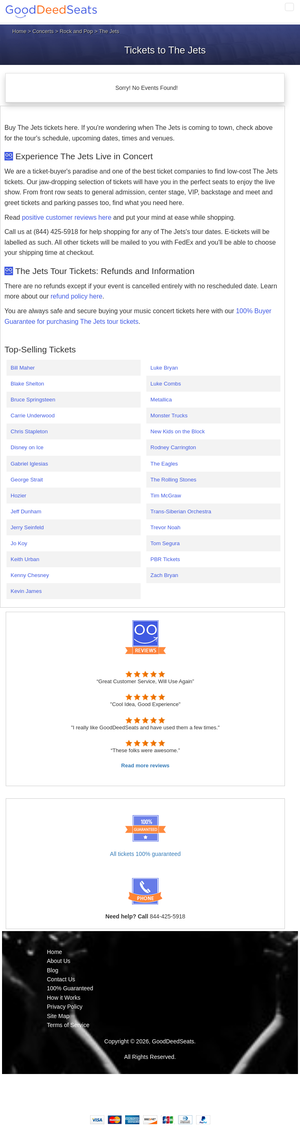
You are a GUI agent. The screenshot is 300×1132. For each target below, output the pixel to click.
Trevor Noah (165, 527)
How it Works (63, 997)
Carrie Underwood (33, 415)
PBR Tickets (165, 559)
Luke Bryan (164, 368)
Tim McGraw (165, 495)
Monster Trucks (169, 415)
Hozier (18, 495)
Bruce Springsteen (33, 400)
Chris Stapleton (29, 431)
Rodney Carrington (173, 447)
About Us (59, 961)
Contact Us (61, 979)
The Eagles (164, 464)
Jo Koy (19, 543)
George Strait (27, 480)
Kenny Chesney (30, 575)
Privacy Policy (64, 1006)
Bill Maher (23, 368)
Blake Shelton (27, 384)
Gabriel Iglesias (29, 464)
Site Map (58, 1016)
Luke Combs (165, 384)
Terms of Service (68, 1025)
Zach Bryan (164, 575)
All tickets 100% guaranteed (145, 854)
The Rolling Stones (173, 480)
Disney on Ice (27, 447)
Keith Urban (25, 559)
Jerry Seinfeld (27, 527)
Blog (52, 970)
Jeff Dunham (26, 511)
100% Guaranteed (70, 988)
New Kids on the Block (177, 431)
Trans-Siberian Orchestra (180, 511)
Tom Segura (165, 543)
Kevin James (26, 591)
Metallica (161, 400)
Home (19, 31)
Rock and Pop (76, 31)
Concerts (43, 31)
